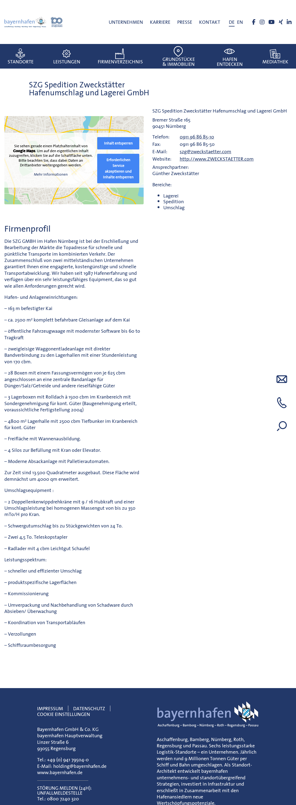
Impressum (50, 708)
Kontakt (209, 22)
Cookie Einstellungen (63, 714)
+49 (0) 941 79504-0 (68, 759)
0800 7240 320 (63, 799)
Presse (184, 22)
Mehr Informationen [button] (51, 174)
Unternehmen (126, 22)
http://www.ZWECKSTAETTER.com (217, 159)
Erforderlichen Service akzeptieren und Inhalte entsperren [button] (118, 168)
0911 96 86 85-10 (197, 137)
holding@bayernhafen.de (79, 766)
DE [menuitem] (232, 22)
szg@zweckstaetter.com (205, 151)
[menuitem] (232, 22)
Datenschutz (89, 708)
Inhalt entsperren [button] (118, 143)
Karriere (160, 22)
